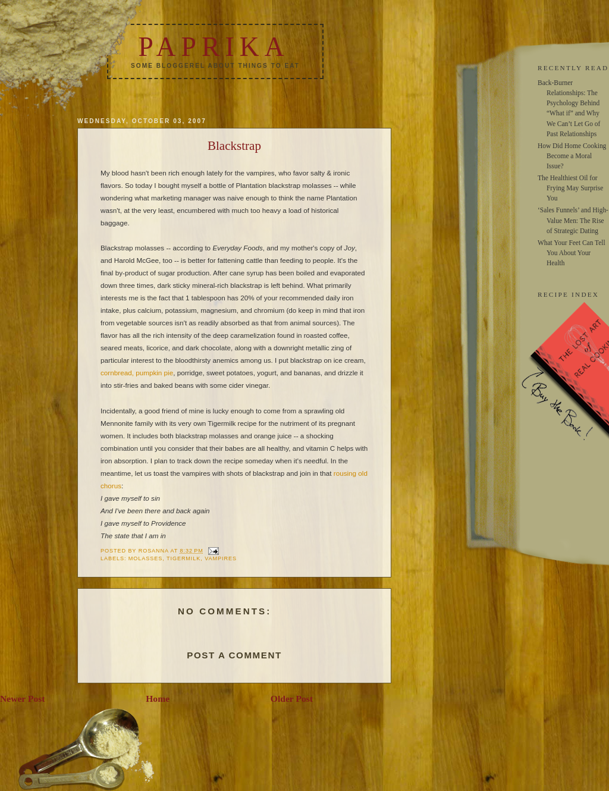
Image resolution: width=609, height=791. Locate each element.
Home (157, 698)
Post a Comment (234, 655)
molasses (145, 558)
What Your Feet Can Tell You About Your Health (571, 252)
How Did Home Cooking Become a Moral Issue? (572, 156)
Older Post (292, 698)
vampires (221, 558)
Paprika (213, 47)
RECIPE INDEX (568, 294)
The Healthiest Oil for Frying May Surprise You (570, 188)
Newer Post (22, 698)
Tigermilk (183, 558)
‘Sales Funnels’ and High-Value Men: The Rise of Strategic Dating (573, 220)
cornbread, (117, 372)
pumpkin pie (154, 372)
